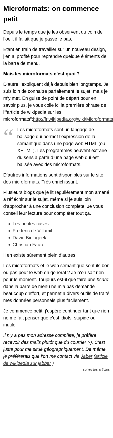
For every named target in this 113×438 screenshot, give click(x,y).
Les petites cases (31, 223)
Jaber (86, 356)
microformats (25, 182)
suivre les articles (96, 369)
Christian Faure (29, 244)
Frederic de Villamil (32, 230)
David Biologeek (29, 237)
